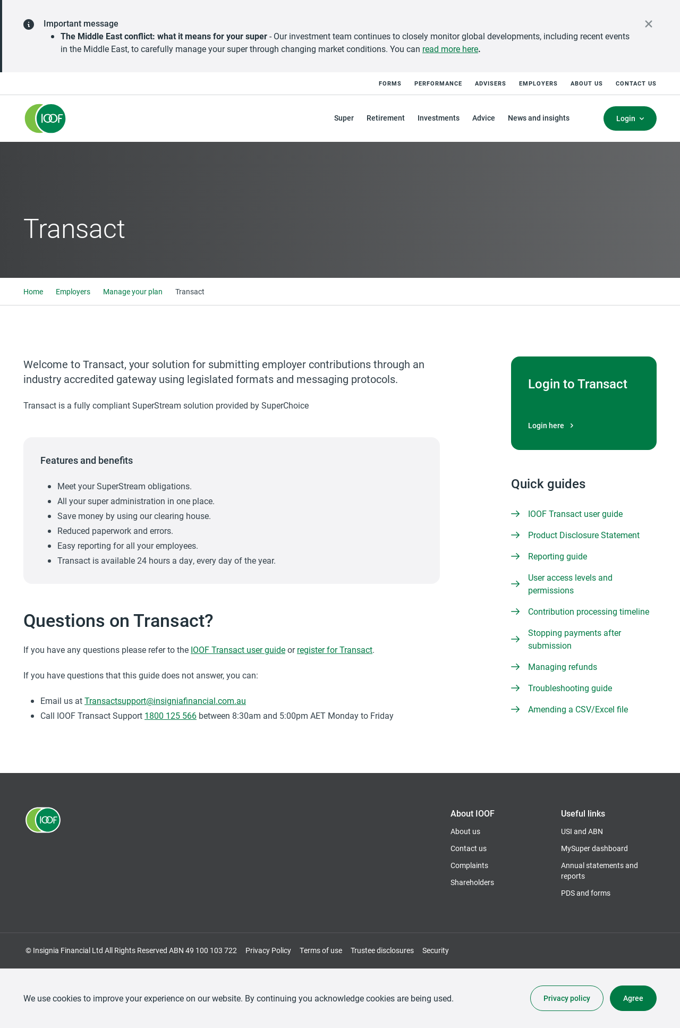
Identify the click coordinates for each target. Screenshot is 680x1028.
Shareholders (472, 882)
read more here (450, 48)
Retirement (386, 118)
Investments (439, 118)
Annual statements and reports (599, 870)
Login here (552, 425)
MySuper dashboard (594, 848)
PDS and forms (585, 893)
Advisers (490, 83)
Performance (438, 83)
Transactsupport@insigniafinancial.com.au (165, 700)
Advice (483, 118)
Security (435, 950)
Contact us (636, 83)
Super (344, 118)
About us (587, 83)
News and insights (539, 118)
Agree (633, 998)
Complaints (469, 865)
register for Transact (334, 649)
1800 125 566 (170, 715)
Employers (538, 83)
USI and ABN (582, 831)
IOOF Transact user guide (238, 649)
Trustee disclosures (382, 950)
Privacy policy (566, 998)
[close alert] (649, 24)
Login (625, 118)
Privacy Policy (268, 950)
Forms (390, 83)
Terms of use (321, 950)
